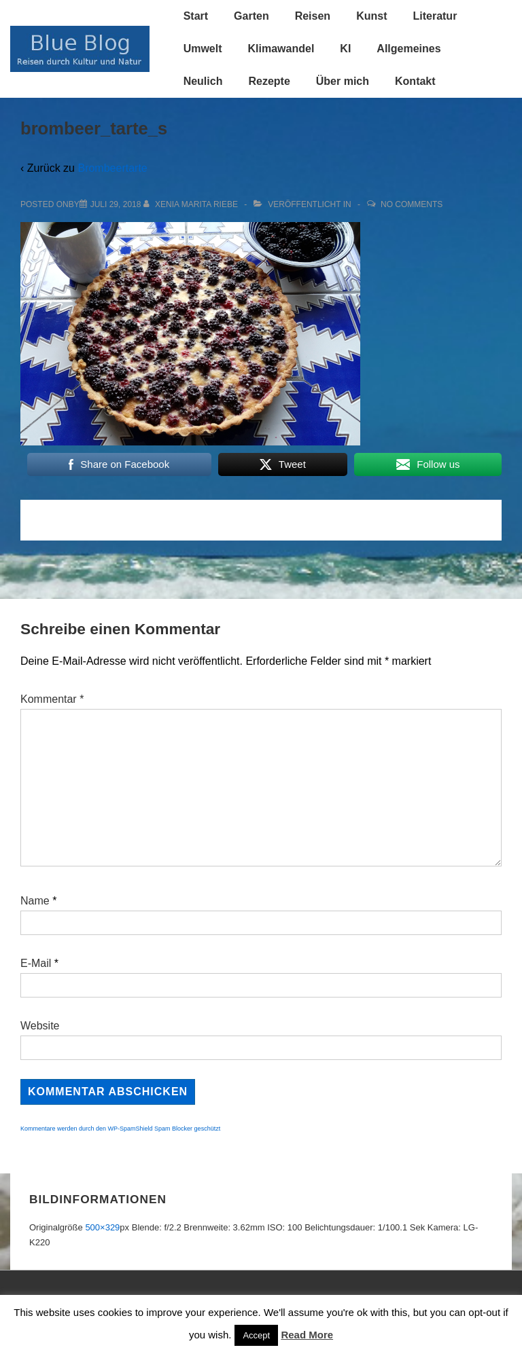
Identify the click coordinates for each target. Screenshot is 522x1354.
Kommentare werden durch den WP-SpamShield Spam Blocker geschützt (120, 1128)
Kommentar (52, 699)
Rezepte (269, 81)
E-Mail (35, 963)
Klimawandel (281, 48)
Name (35, 901)
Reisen (312, 16)
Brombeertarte (112, 168)
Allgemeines (408, 48)
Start (196, 16)
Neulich (203, 81)
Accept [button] (256, 1335)
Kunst (371, 16)
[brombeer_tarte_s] (115, 204)
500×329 (102, 1227)
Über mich (342, 81)
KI (345, 48)
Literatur (435, 16)
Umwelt (203, 48)
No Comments (411, 204)
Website (40, 1025)
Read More (307, 1334)
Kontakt (415, 81)
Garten (251, 16)
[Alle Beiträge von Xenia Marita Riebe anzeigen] (192, 204)
